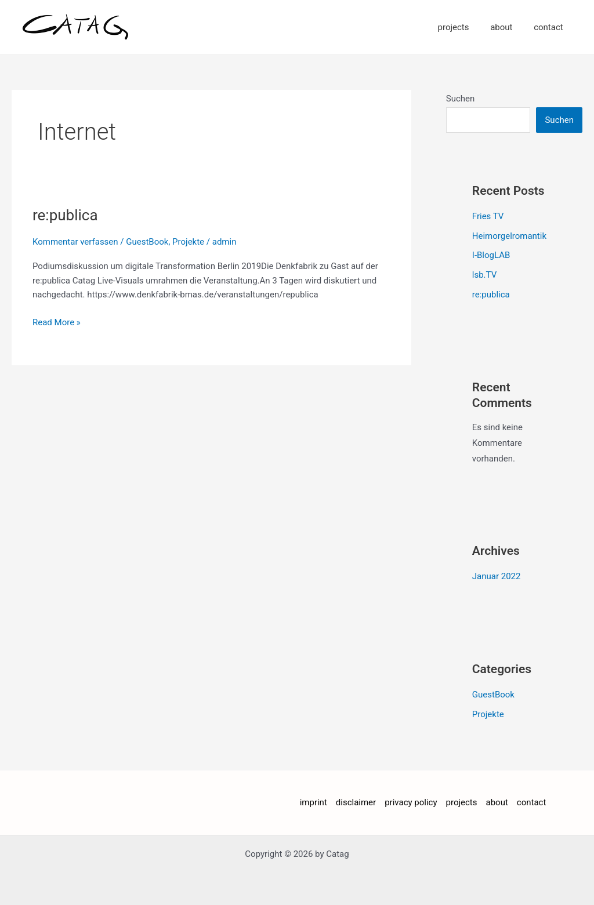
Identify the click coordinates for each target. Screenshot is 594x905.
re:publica (65, 215)
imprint (313, 802)
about (507, 27)
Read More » (56, 321)
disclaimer (356, 802)
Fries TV (488, 216)
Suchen (460, 98)
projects (463, 27)
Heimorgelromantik (509, 236)
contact (550, 27)
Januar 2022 (496, 576)
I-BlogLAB (491, 255)
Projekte (188, 242)
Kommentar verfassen (75, 242)
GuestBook (147, 242)
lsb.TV (484, 275)
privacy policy (411, 802)
